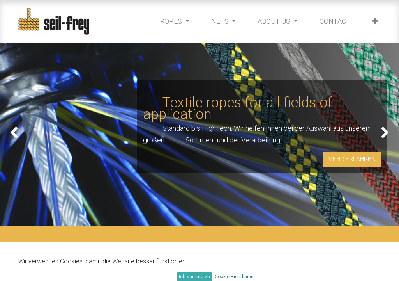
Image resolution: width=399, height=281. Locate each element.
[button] (373, 21)
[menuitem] (332, 21)
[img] (16, 134)
